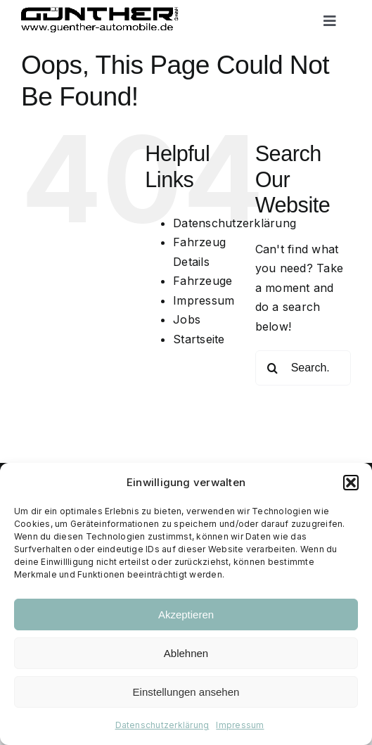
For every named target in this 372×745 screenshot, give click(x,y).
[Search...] (303, 368)
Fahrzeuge (202, 281)
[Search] (272, 368)
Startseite (198, 339)
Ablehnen (186, 653)
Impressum (240, 725)
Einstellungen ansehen (186, 692)
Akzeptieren (186, 614)
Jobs (186, 319)
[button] (351, 483)
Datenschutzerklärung (162, 725)
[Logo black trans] (100, 13)
